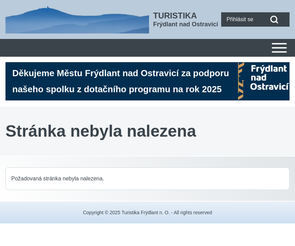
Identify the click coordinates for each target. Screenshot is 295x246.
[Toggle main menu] (147, 48)
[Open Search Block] (274, 19)
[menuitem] (240, 19)
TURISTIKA (175, 15)
